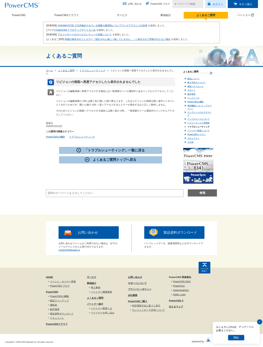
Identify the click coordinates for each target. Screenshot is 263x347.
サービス (122, 15)
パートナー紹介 (95, 304)
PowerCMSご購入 (137, 301)
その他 (190, 142)
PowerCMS (18, 15)
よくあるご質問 (205, 15)
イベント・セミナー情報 (63, 281)
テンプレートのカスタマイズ (199, 113)
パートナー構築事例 (101, 292)
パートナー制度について (198, 130)
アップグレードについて (198, 119)
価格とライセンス (195, 86)
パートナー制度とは (101, 308)
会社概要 (132, 295)
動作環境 (191, 94)
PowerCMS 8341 (182, 281)
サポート (191, 90)
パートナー (241, 15)
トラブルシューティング (92, 70)
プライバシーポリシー (139, 289)
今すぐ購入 (245, 4)
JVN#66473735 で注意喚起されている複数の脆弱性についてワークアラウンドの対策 (102, 25)
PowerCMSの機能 (55, 136)
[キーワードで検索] (186, 4)
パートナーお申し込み (102, 312)
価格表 (53, 305)
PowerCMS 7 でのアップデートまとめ (75, 30)
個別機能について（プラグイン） (199, 107)
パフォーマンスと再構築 (198, 123)
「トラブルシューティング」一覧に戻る (114, 150)
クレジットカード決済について (148, 310)
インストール (193, 98)
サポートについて (137, 283)
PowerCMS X (176, 300)
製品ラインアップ (59, 300)
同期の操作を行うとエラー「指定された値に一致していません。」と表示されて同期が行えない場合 (117, 39)
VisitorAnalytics (181, 290)
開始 (236, 337)
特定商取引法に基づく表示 (146, 305)
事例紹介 (165, 15)
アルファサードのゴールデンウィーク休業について (85, 34)
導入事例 (95, 287)
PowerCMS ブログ (160, 4)
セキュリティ (193, 138)
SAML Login (179, 294)
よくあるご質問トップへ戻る (114, 159)
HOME (49, 277)
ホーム (49, 70)
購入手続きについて (196, 82)
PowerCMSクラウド (67, 15)
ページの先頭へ (204, 269)
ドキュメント (57, 318)
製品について (193, 79)
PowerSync (179, 286)
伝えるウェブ (176, 306)
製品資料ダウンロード (180, 232)
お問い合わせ (135, 4)
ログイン (218, 4)
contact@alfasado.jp (69, 250)
